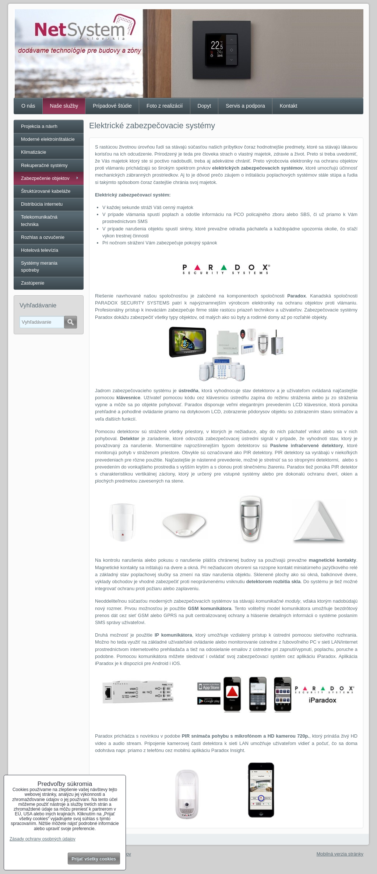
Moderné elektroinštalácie (48, 139)
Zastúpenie (32, 283)
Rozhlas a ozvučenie (42, 237)
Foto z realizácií (165, 106)
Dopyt (204, 106)
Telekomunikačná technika (39, 220)
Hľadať (70, 322)
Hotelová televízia (39, 250)
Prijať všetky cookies (94, 858)
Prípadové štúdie (112, 106)
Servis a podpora (245, 106)
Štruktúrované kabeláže (45, 191)
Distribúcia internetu (42, 204)
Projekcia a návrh (39, 126)
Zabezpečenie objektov (45, 178)
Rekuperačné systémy (44, 165)
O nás (28, 106)
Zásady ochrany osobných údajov (42, 839)
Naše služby (64, 106)
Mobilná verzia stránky (340, 854)
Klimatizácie (33, 152)
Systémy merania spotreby (39, 266)
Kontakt (288, 106)
